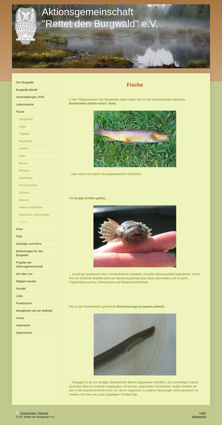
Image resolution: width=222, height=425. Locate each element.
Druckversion (26, 413)
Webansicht (199, 416)
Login (202, 412)
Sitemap (43, 413)
